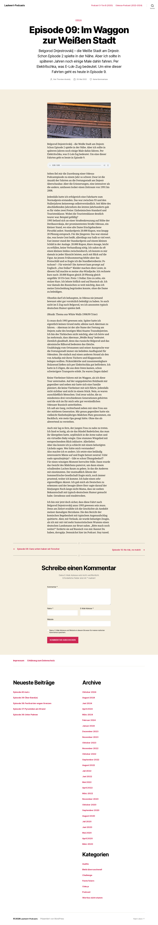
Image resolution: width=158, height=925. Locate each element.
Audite (86, 864)
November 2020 (91, 799)
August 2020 (89, 816)
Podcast (86, 892)
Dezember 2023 (91, 731)
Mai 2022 (87, 782)
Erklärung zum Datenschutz (47, 660)
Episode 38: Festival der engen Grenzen (34, 703)
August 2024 (89, 697)
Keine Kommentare (101, 80)
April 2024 (88, 709)
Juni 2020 (87, 827)
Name (50, 609)
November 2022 (91, 748)
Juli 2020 (87, 821)
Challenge (88, 875)
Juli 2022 (87, 771)
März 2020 (88, 844)
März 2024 (88, 714)
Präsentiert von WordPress (53, 919)
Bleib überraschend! (93, 869)
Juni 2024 (87, 703)
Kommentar (52, 587)
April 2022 (88, 787)
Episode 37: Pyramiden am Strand (31, 709)
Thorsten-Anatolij (63, 80)
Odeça (79, 21)
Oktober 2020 (90, 804)
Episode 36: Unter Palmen (27, 714)
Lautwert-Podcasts (16, 5)
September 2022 (91, 759)
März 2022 (88, 793)
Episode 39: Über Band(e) (27, 697)
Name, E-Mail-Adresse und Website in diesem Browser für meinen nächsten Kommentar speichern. (77, 632)
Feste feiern (88, 880)
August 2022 (89, 765)
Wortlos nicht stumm (93, 897)
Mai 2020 (87, 832)
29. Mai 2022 (81, 80)
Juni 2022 (87, 776)
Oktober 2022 (90, 754)
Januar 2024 (89, 725)
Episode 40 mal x (22, 692)
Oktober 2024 (90, 692)
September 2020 (91, 810)
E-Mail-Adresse (87, 609)
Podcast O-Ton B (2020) (102, 5)
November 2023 (91, 737)
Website (50, 619)
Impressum (20, 660)
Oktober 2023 (90, 742)
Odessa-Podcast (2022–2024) (129, 5)
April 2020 (88, 838)
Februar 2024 (89, 720)
